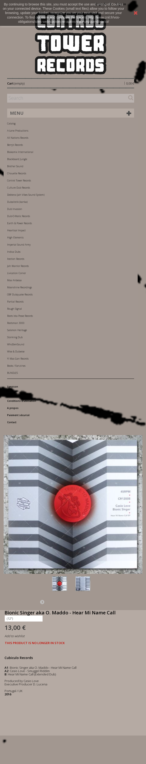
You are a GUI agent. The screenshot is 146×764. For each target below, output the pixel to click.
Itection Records (15, 259)
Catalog (11, 123)
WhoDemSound (15, 344)
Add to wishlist (14, 636)
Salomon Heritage (17, 330)
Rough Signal (14, 308)
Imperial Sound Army (19, 244)
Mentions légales (17, 393)
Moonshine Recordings (19, 287)
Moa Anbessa (14, 280)
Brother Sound (15, 166)
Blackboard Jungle (17, 159)
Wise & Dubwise (15, 351)
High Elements (15, 237)
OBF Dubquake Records (20, 294)
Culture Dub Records (18, 187)
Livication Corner (16, 273)
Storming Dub (15, 337)
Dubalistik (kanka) (17, 202)
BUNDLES (12, 373)
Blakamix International (20, 152)
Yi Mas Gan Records (18, 358)
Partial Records (15, 301)
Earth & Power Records (19, 223)
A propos (13, 408)
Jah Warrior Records (18, 266)
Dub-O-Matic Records (18, 216)
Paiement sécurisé (18, 415)
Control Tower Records (19, 180)
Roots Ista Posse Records (20, 316)
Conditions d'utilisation (21, 401)
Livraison (12, 386)
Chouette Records (16, 173)
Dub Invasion (14, 209)
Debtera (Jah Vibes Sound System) (25, 194)
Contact (11, 422)
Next (42, 601)
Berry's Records (15, 145)
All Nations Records (17, 137)
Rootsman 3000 (15, 323)
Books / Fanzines (16, 365)
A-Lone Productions (17, 130)
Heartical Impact (16, 230)
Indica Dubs (13, 251)
